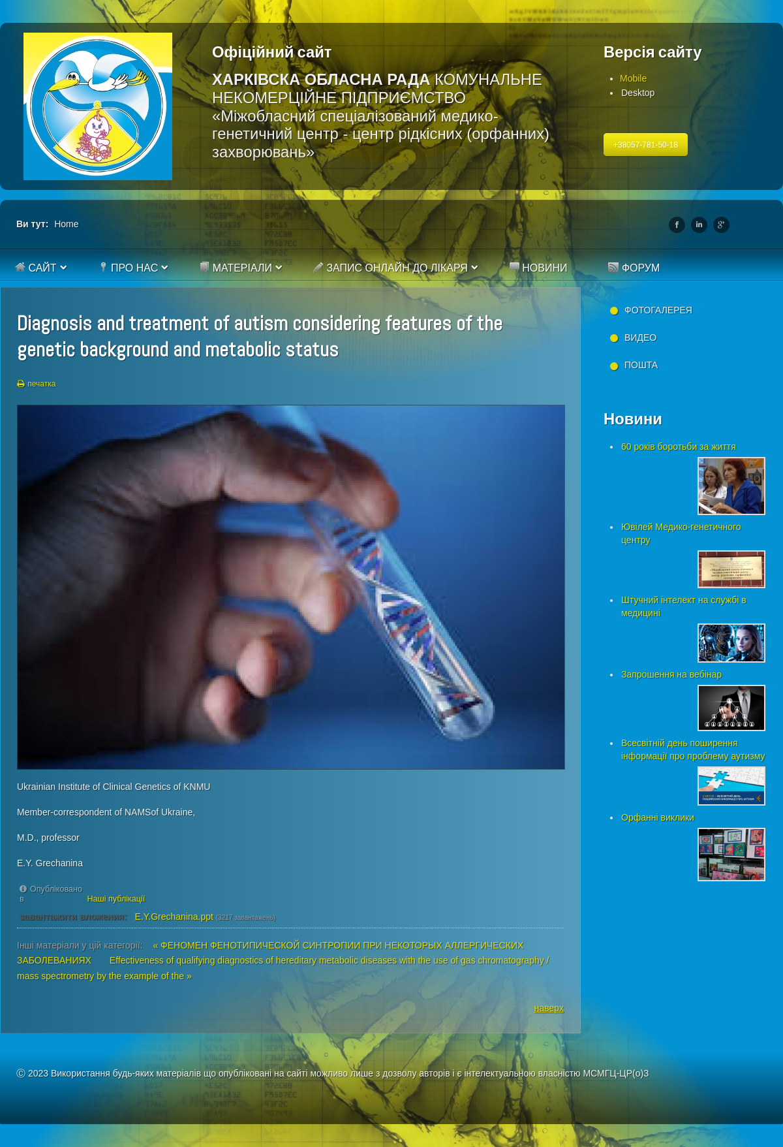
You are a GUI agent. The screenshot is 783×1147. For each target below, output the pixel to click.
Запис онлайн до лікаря (390, 268)
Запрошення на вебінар (671, 674)
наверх (549, 1008)
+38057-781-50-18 (645, 144)
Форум (634, 268)
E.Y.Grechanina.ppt (174, 916)
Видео (640, 337)
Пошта (641, 365)
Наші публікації (116, 898)
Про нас (128, 268)
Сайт (36, 268)
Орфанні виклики (657, 817)
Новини (538, 268)
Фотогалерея (658, 310)
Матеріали (235, 268)
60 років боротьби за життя (678, 446)
